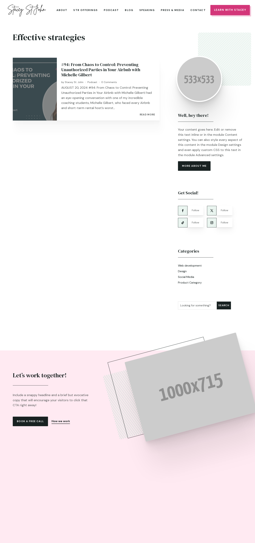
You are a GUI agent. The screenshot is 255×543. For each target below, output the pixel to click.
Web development (190, 264)
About (61, 10)
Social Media (186, 275)
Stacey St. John (74, 80)
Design (182, 269)
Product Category (190, 281)
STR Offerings (85, 10)
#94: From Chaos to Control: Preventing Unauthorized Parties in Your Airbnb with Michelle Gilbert (100, 68)
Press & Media (172, 10)
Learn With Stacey (230, 10)
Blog (129, 10)
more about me (194, 164)
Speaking (147, 10)
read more (147, 113)
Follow (195, 208)
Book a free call (30, 419)
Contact (198, 10)
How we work (61, 419)
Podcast (111, 10)
